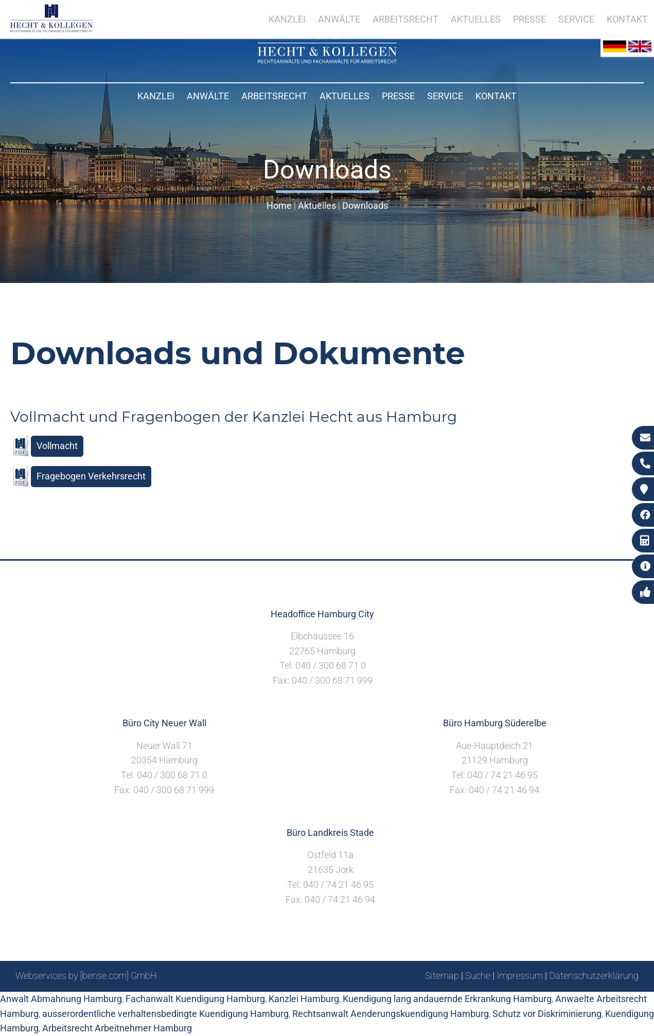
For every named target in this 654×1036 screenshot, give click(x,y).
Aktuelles (344, 96)
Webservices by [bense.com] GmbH (86, 975)
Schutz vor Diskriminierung (547, 1013)
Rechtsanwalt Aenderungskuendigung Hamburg (390, 1013)
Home (279, 205)
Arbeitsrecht (274, 96)
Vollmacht (57, 445)
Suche (477, 975)
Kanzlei (155, 96)
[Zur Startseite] (327, 60)
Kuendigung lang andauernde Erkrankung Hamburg (447, 998)
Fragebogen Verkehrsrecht (91, 476)
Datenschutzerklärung (594, 975)
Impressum (520, 975)
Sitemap (442, 975)
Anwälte (208, 96)
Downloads (365, 205)
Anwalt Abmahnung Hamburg (61, 998)
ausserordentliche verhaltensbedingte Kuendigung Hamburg (165, 1013)
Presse (398, 96)
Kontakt (496, 96)
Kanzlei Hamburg (304, 998)
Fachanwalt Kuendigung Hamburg (195, 998)
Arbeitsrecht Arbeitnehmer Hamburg (117, 1028)
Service (445, 96)
